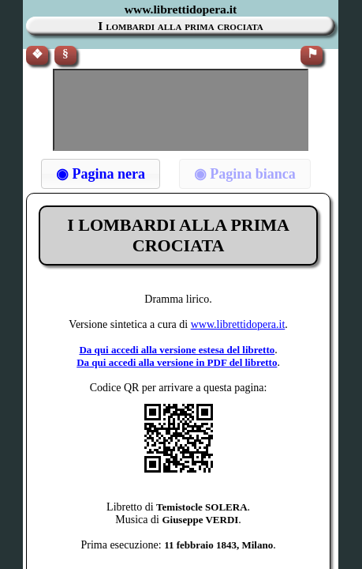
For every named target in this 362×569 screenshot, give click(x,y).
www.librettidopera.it (238, 324)
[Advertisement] (180, 109)
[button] (100, 174)
